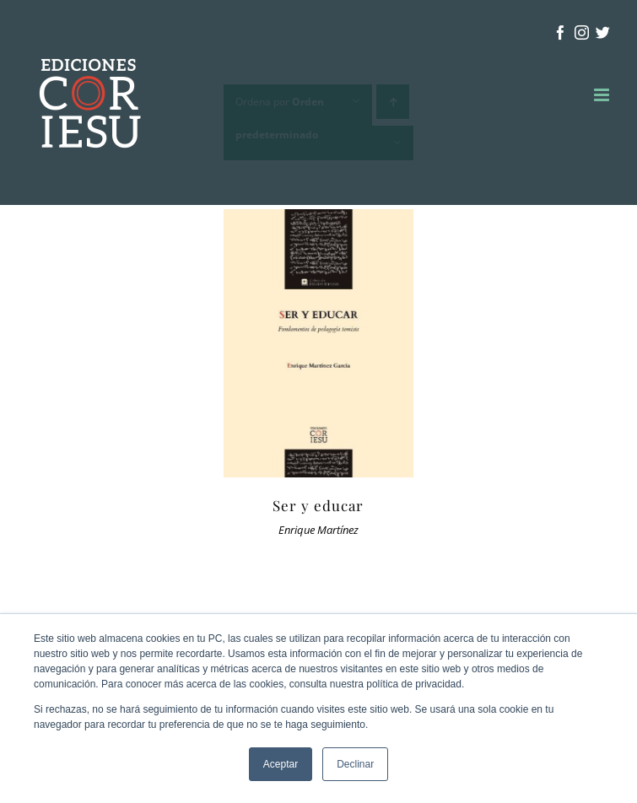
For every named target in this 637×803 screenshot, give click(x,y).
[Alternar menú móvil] (603, 95)
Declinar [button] (355, 764)
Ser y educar (318, 505)
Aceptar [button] (280, 764)
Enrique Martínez (318, 530)
